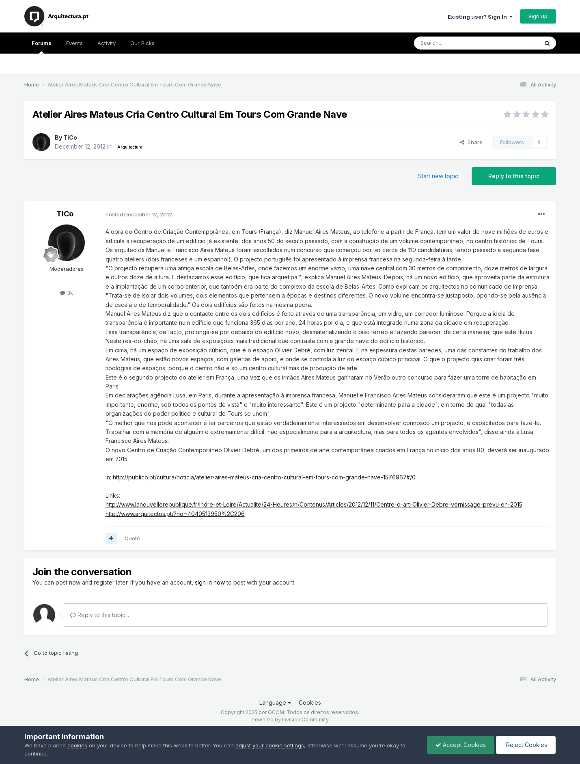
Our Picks (142, 43)
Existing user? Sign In (480, 16)
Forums (42, 47)
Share (471, 142)
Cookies (310, 702)
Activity (106, 43)
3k (66, 292)
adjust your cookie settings (269, 745)
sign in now (210, 582)
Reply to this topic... (99, 614)
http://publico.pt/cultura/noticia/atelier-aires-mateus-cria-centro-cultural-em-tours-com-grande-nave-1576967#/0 (264, 477)
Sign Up (538, 16)
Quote (132, 538)
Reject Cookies (526, 744)
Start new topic (438, 176)
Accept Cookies (461, 744)
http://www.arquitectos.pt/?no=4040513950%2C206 (175, 513)
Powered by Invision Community (290, 720)
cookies (77, 745)
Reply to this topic (513, 176)
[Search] (455, 43)
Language (275, 702)
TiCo (70, 137)
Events (74, 43)
